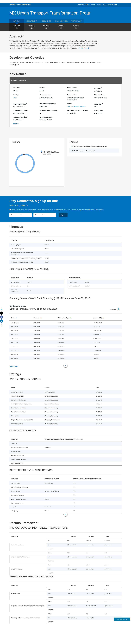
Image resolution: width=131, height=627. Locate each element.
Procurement (31, 21)
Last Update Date (46, 117)
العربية (104, 5)
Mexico (15, 98)
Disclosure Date (45, 95)
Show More (84, 48)
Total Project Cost (20, 104)
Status (42, 88)
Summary (16, 21)
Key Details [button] (31, 27)
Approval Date (72, 95)
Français (99, 5)
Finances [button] (46, 27)
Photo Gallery (76, 21)
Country (15, 95)
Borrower (98, 88)
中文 (115, 5)
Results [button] (76, 27)
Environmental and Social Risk (77, 110)
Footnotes (13, 366)
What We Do (13, 4)
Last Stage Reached (20, 117)
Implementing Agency (48, 103)
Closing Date (98, 110)
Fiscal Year (98, 104)
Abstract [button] (17, 27)
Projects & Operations (24, 4)
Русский (110, 5)
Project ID (16, 88)
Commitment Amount (20, 110)
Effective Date (99, 95)
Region (69, 103)
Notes (15, 123)
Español (93, 5)
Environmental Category (48, 110)
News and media (61, 21)
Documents (46, 21)
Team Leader (71, 88)
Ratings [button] (61, 27)
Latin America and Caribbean (76, 106)
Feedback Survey (122, 619)
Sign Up (63, 215)
